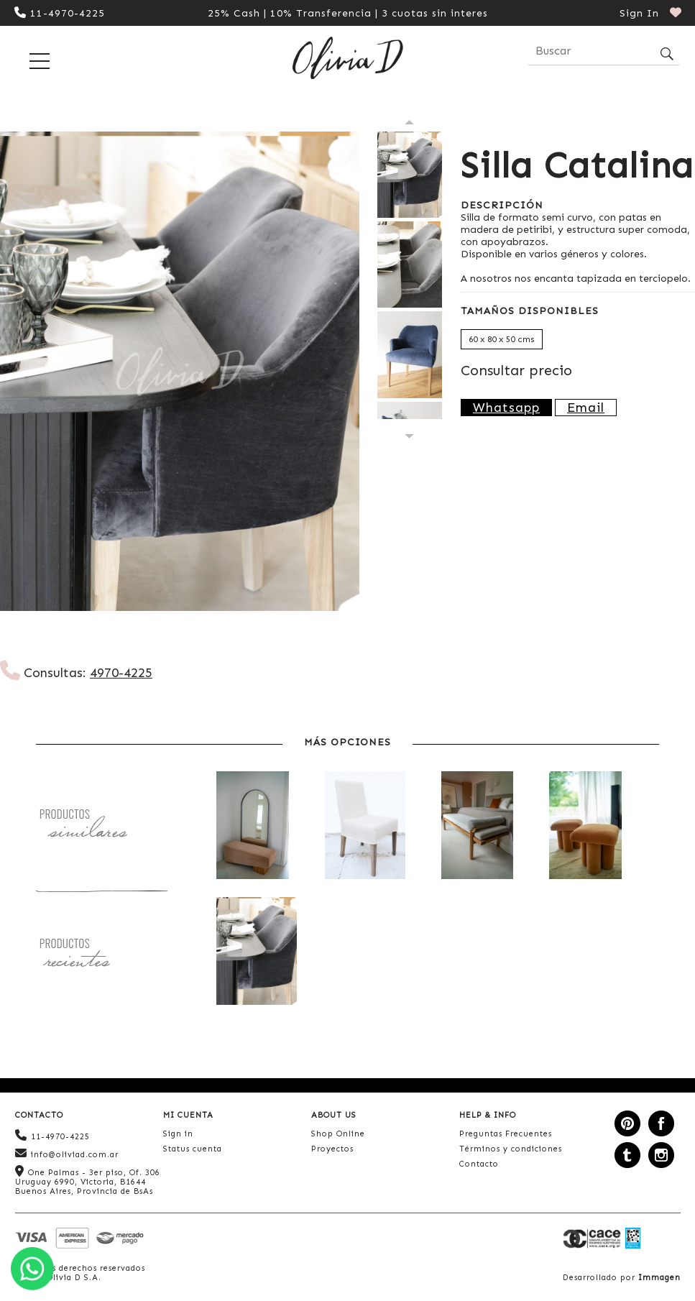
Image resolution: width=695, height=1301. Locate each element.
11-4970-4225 (59, 13)
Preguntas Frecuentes (505, 1134)
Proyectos (332, 1149)
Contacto (479, 1164)
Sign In (639, 13)
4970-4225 (121, 673)
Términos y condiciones (510, 1149)
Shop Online (338, 1134)
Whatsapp (506, 407)
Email (585, 407)
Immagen (659, 1277)
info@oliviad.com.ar (67, 1153)
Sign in (178, 1134)
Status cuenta (192, 1149)
